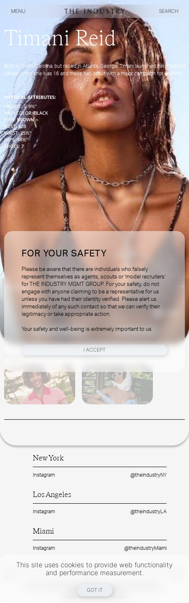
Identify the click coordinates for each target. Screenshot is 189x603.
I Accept (94, 350)
